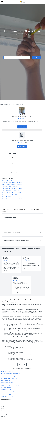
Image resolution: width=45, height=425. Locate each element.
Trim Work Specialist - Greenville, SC (8, 391)
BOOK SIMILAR (22, 364)
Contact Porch (4, 422)
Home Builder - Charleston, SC (7, 387)
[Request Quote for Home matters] (22, 146)
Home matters (22, 138)
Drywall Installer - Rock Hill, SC (6, 393)
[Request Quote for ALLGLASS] (22, 126)
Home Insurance (4, 402)
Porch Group (3, 416)
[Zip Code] (16, 57)
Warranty (3, 404)
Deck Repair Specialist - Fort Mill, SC (8, 375)
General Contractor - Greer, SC (7, 382)
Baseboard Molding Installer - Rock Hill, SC (9, 378)
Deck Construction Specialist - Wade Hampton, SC (11, 373)
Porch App (3, 410)
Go (36, 57)
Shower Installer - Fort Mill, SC (6, 389)
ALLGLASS (22, 114)
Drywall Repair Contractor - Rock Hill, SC (9, 376)
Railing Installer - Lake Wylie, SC (7, 371)
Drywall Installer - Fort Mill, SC (6, 394)
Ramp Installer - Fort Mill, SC (6, 380)
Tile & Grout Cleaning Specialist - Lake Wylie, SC (10, 385)
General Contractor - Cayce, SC (7, 396)
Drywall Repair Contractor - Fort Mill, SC (8, 384)
